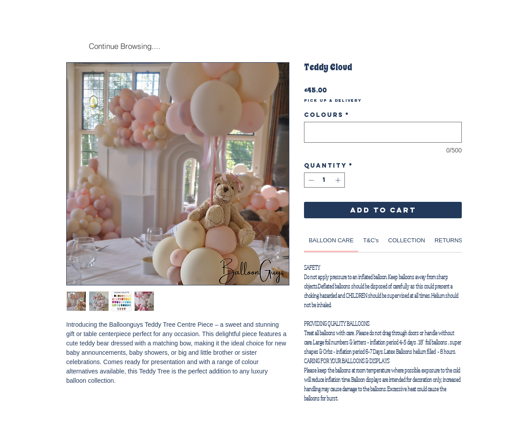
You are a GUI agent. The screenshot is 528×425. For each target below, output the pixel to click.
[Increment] (339, 180)
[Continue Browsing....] (124, 46)
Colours (326, 115)
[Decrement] (310, 180)
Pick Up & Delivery (333, 100)
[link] (331, 240)
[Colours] (382, 132)
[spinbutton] (324, 180)
